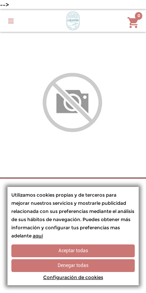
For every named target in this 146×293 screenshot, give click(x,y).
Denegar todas (73, 265)
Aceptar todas (73, 250)
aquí (38, 236)
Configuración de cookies (73, 277)
